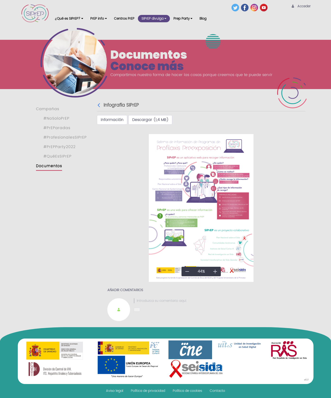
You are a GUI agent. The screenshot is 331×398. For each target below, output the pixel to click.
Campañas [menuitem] (47, 109)
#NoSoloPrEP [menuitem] (56, 118)
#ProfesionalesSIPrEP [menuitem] (65, 137)
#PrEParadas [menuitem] (56, 128)
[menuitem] (69, 18)
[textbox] (214, 300)
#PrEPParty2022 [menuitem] (59, 147)
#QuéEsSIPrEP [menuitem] (57, 156)
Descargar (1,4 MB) (150, 120)
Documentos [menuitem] (49, 166)
